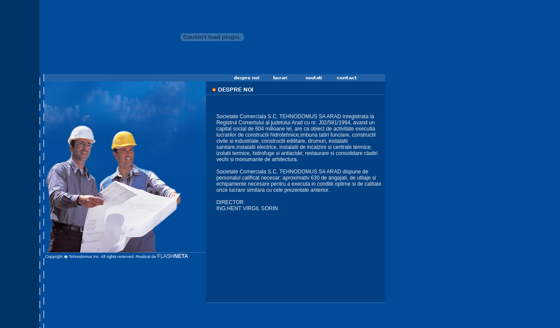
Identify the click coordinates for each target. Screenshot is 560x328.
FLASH (172, 256)
